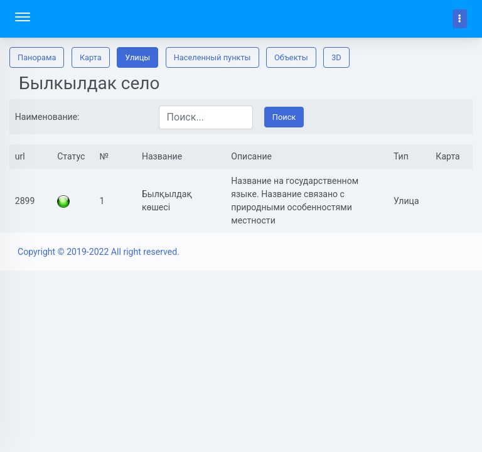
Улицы (137, 57)
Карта (91, 57)
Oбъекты (291, 57)
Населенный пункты (212, 57)
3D (336, 57)
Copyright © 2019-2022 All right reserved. (98, 252)
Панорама (37, 57)
